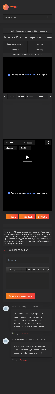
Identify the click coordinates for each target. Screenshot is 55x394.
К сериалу (27, 216)
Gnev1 (13, 307)
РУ (14, 7)
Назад (12, 216)
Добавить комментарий (20, 296)
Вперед (42, 216)
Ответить (25, 334)
